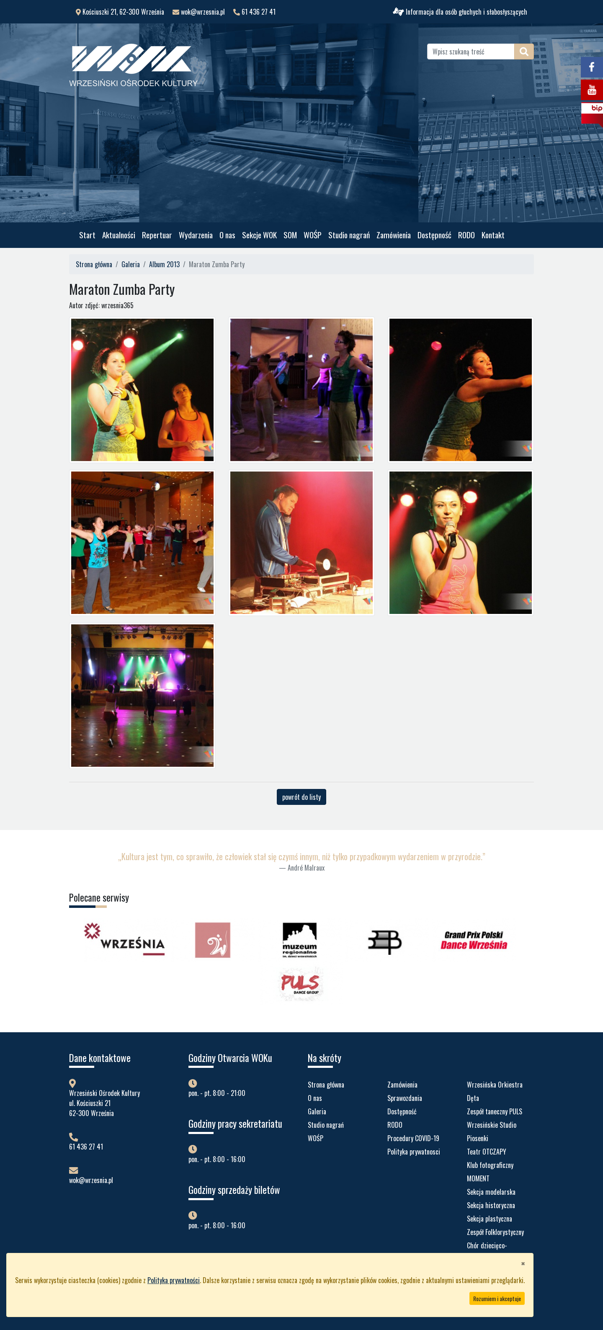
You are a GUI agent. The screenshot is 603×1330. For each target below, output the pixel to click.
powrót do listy (301, 797)
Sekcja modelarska (491, 1192)
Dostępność (434, 235)
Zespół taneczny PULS (494, 1111)
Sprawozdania (404, 1098)
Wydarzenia (196, 235)
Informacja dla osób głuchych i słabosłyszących (460, 12)
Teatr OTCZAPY (486, 1152)
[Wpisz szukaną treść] (471, 51)
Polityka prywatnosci (413, 1152)
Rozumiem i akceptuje (497, 1298)
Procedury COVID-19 (413, 1138)
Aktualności (118, 235)
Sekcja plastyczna (489, 1219)
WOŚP (313, 235)
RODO (466, 235)
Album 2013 (164, 264)
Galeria (130, 264)
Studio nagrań (349, 235)
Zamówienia (393, 235)
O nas (227, 235)
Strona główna (94, 264)
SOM (290, 235)
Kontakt (493, 235)
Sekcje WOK (259, 235)
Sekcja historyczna (491, 1205)
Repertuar (157, 235)
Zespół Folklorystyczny (495, 1232)
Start (87, 235)
